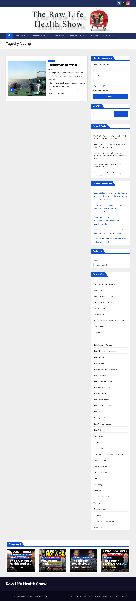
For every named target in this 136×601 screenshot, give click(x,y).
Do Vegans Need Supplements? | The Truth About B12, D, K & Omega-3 (110, 196)
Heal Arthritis (99, 357)
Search (96, 106)
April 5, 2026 (110, 568)
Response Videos (101, 472)
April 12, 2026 (49, 568)
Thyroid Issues (100, 503)
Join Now (59, 36)
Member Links (77, 36)
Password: (97, 75)
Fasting (51, 60)
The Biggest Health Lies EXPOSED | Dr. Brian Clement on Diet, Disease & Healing (110, 155)
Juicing (96, 442)
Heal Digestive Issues (103, 381)
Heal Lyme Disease (102, 418)
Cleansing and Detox (102, 302)
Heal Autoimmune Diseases (105, 369)
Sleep (96, 479)
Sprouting (97, 485)
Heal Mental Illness (102, 424)
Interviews (98, 436)
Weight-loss (98, 527)
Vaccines (97, 515)
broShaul (97, 230)
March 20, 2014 (57, 69)
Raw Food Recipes (101, 466)
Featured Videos (100, 339)
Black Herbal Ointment (103, 296)
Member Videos (40, 36)
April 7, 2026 (79, 568)
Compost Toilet (100, 308)
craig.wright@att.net (102, 217)
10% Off (94, 36)
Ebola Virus (98, 327)
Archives (97, 260)
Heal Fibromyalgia (101, 387)
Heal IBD (97, 412)
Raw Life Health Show (16, 19)
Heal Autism (98, 363)
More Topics (98, 448)
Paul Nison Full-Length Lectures (108, 454)
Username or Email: (102, 65)
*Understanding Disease (104, 284)
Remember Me (100, 90)
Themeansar (48, 596)
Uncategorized (99, 509)
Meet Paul (21, 36)
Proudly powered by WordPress (17, 596)
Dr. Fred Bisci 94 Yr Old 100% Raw (108, 321)
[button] (128, 35)
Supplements (99, 491)
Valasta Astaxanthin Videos (105, 521)
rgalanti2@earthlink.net (103, 193)
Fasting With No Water (62, 64)
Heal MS (97, 430)
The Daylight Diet (101, 497)
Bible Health (99, 290)
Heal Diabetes (99, 375)
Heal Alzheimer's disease (104, 351)
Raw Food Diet (100, 460)
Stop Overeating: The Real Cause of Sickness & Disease (107, 208)
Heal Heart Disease (102, 406)
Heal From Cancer (101, 393)
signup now (98, 86)
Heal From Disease (101, 400)
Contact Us (109, 36)
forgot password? (111, 86)
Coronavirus (98, 314)
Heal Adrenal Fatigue (102, 345)
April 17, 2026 (17, 568)
